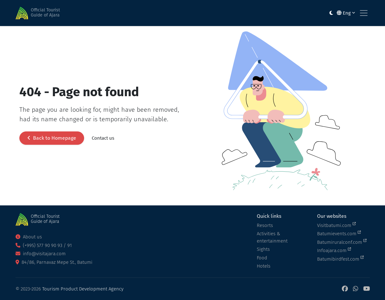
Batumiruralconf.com (342, 242)
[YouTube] (366, 289)
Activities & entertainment (272, 237)
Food (262, 258)
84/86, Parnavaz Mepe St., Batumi (54, 262)
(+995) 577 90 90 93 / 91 (44, 245)
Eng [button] (346, 13)
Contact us (103, 138)
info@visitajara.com (41, 254)
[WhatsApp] (355, 289)
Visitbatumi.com (336, 225)
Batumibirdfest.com (340, 259)
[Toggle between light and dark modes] (331, 13)
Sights (263, 249)
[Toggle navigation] (364, 13)
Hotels (263, 266)
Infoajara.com (334, 250)
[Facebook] (345, 289)
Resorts (265, 225)
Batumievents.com (339, 233)
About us (29, 237)
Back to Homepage (51, 138)
